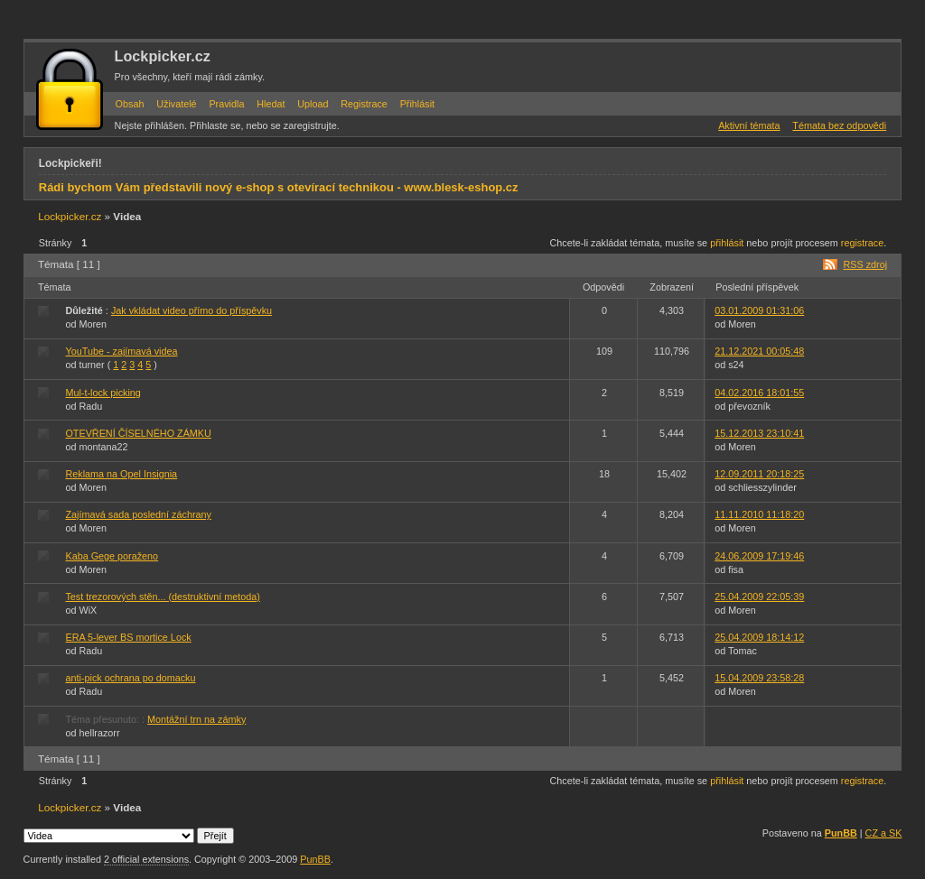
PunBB (841, 833)
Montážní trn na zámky (196, 719)
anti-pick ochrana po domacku (130, 677)
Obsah (130, 103)
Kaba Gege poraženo (111, 556)
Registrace (364, 103)
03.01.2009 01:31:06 (759, 310)
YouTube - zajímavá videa (121, 351)
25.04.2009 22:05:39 (759, 596)
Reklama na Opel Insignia (121, 473)
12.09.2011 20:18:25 (759, 473)
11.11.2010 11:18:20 (759, 514)
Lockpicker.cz (162, 56)
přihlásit (726, 242)
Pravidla (226, 103)
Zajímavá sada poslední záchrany (137, 514)
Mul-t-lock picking (102, 392)
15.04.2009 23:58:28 (759, 677)
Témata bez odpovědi (839, 125)
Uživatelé (176, 103)
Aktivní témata (749, 125)
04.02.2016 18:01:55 (759, 392)
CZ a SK (883, 833)
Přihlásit (417, 103)
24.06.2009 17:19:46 (759, 556)
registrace (862, 242)
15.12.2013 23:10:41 (759, 433)
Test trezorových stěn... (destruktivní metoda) (162, 596)
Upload (312, 103)
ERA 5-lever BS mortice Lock (128, 637)
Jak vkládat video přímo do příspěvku (191, 310)
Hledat (271, 103)
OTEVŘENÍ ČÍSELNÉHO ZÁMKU (137, 433)
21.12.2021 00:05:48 (759, 351)
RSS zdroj (865, 264)
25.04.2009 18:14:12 (759, 637)
